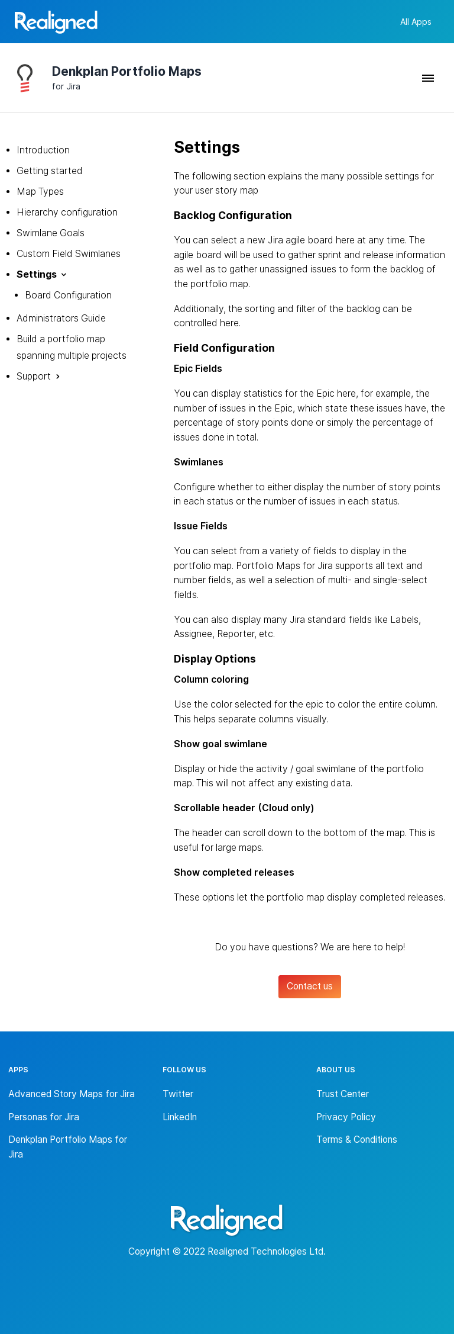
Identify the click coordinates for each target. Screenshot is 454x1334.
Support (34, 376)
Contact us (310, 986)
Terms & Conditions (356, 1139)
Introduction (43, 150)
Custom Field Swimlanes (69, 253)
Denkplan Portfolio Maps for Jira (67, 1147)
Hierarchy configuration (67, 212)
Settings (37, 274)
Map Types (40, 191)
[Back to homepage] (56, 24)
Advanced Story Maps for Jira (71, 1094)
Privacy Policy (346, 1117)
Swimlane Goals (51, 233)
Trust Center (342, 1094)
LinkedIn (180, 1117)
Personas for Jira (43, 1117)
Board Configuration (68, 295)
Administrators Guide (61, 318)
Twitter (178, 1094)
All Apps (416, 22)
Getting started (50, 170)
